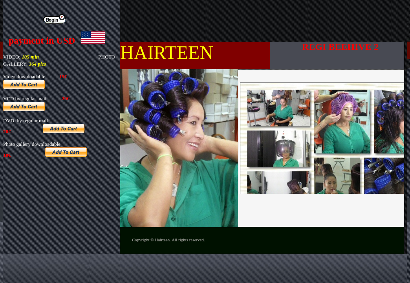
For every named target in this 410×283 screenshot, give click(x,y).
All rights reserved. (188, 239)
